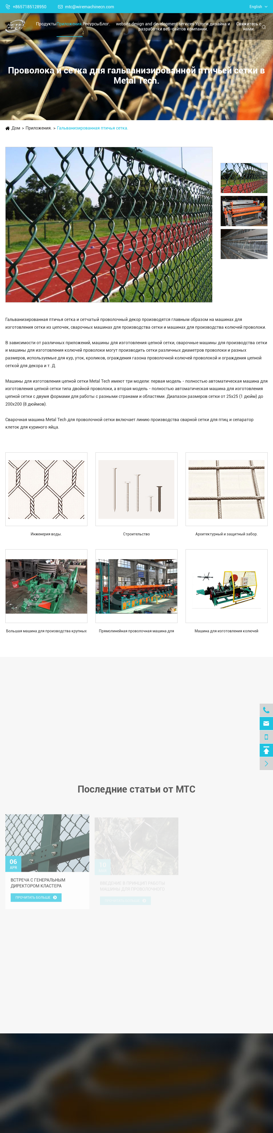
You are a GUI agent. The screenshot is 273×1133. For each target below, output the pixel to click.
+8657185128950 (25, 6)
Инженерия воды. (46, 534)
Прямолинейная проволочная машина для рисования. (136, 631)
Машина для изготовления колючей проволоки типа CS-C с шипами (226, 631)
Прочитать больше (36, 901)
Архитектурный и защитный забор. (226, 534)
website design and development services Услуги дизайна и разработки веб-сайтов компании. (173, 26)
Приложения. (70, 23)
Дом (15, 128)
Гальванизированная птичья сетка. (92, 128)
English (256, 7)
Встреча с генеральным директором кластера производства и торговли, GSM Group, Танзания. (47, 887)
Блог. (105, 23)
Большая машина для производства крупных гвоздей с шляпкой (46, 631)
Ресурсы (91, 23)
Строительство (136, 534)
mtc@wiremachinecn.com (86, 6)
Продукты (46, 23)
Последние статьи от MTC (136, 792)
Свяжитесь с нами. (248, 26)
